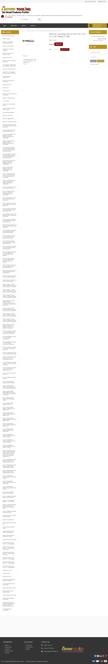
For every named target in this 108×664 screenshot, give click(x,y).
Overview (25, 55)
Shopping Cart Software (42, 661)
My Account (29, 645)
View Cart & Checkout (98, 40)
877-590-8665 (8, 17)
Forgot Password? (94, 64)
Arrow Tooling (20, 661)
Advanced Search (9, 651)
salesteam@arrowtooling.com (51, 651)
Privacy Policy (13, 25)
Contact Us (33, 25)
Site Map (7, 652)
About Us (24, 25)
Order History (29, 647)
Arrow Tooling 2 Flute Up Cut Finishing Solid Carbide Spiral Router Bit (44, 30)
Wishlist (28, 649)
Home (4, 25)
